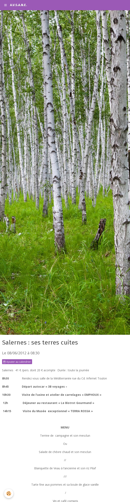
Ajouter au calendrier (17, 361)
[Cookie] (8, 493)
